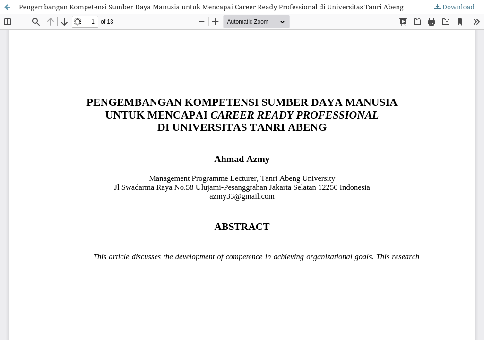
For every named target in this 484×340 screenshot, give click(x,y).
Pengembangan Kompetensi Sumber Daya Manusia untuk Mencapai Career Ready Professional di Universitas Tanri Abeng (211, 6)
